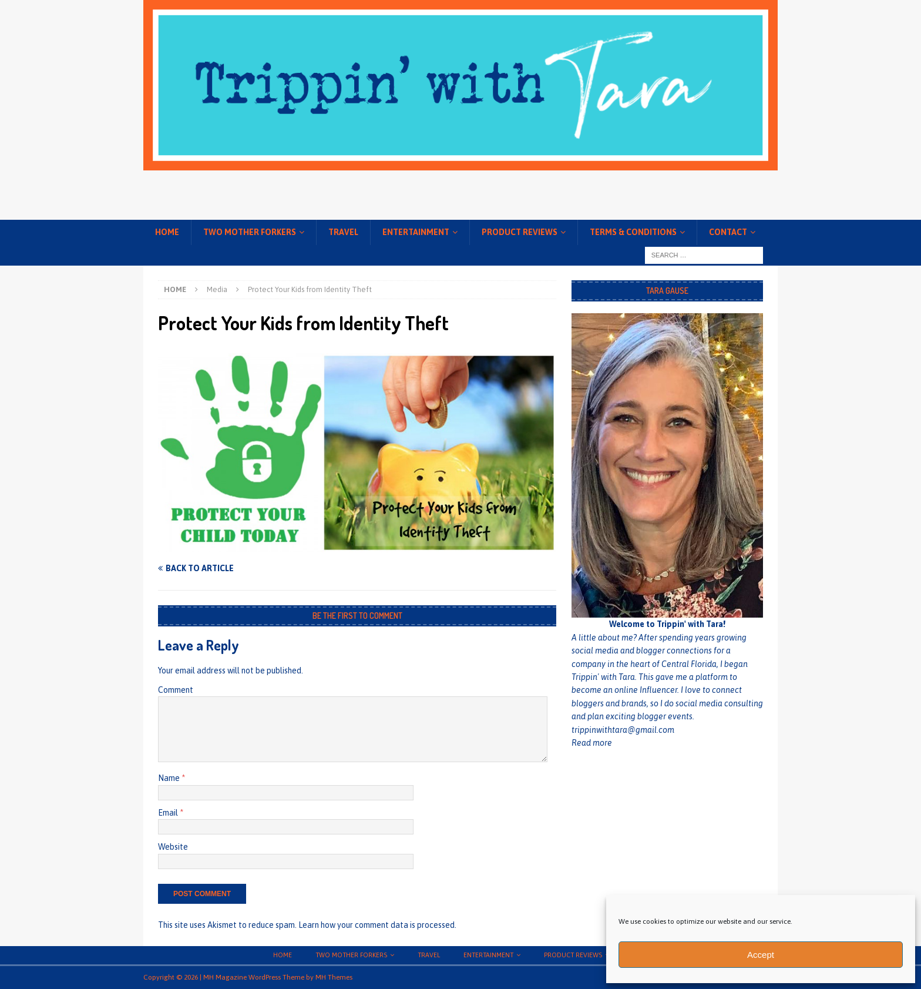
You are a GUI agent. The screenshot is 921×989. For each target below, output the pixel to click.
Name (169, 778)
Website (173, 846)
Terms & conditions (633, 232)
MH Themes (333, 977)
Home (167, 232)
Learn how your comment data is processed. (377, 925)
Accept (760, 955)
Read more (592, 742)
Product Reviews (519, 232)
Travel (343, 232)
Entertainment (415, 232)
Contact (728, 232)
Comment (175, 690)
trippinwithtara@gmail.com (623, 730)
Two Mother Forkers (249, 232)
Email (169, 812)
